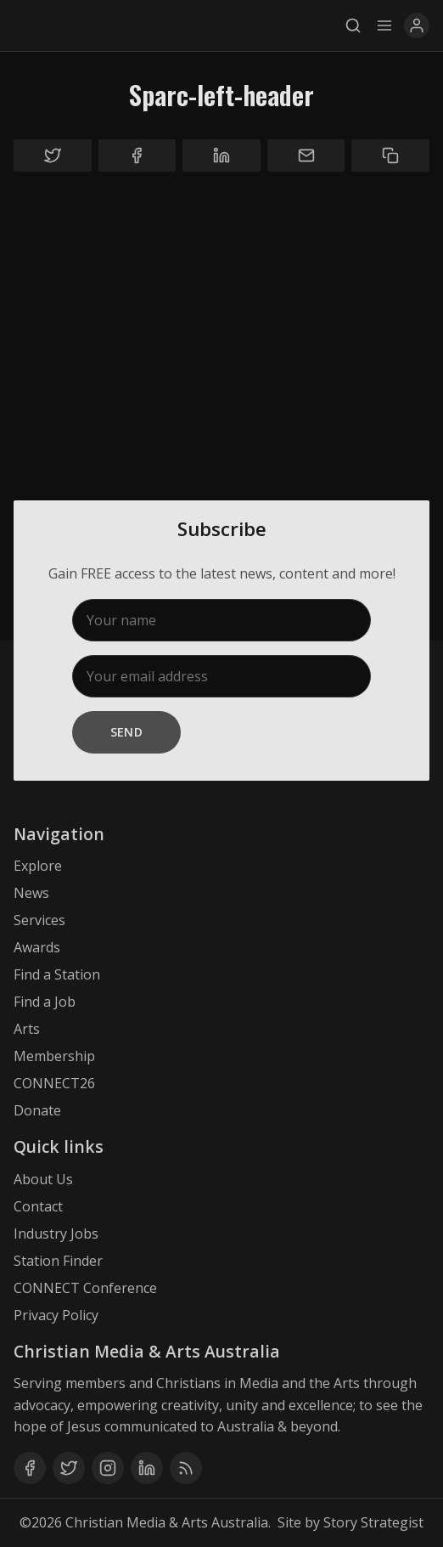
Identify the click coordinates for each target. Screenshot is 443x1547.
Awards (37, 947)
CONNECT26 (54, 1083)
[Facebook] (30, 1468)
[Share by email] (306, 155)
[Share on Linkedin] (221, 155)
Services (39, 920)
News (31, 893)
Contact (38, 1206)
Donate (37, 1110)
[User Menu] (416, 25)
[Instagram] (108, 1468)
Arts (27, 1028)
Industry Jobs (56, 1233)
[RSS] (186, 1468)
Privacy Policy (56, 1315)
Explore (38, 865)
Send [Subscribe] (126, 732)
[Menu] (384, 25)
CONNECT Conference (85, 1288)
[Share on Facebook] (137, 155)
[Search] (357, 25)
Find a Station (57, 974)
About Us (43, 1179)
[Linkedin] (147, 1468)
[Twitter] (69, 1468)
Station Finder (58, 1260)
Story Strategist (373, 1522)
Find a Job (45, 1001)
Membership (54, 1056)
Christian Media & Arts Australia (166, 1522)
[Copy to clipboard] (390, 155)
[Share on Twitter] (53, 155)
